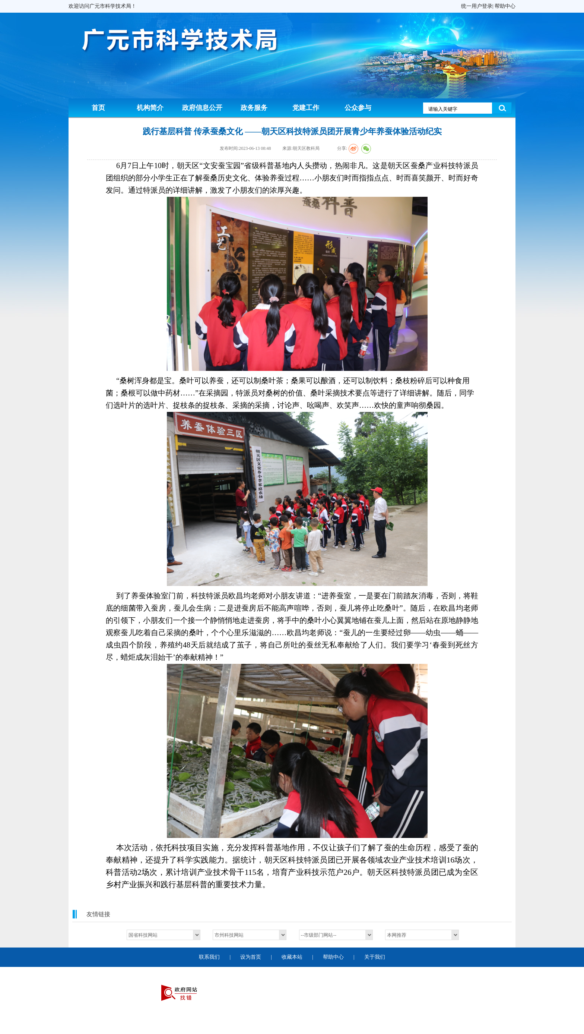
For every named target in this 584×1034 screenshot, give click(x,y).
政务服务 (254, 107)
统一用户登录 (476, 6)
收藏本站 (292, 957)
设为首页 (250, 957)
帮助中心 (505, 6)
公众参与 (358, 107)
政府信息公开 (202, 107)
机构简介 (150, 107)
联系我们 (209, 957)
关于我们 (374, 957)
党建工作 (305, 107)
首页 (98, 107)
